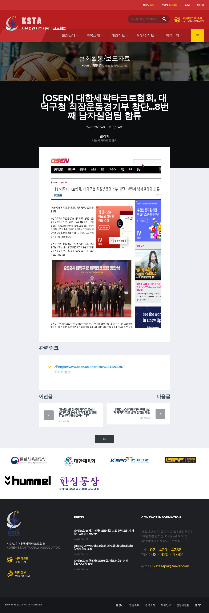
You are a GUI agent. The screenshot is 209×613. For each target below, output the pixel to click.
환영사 (120, 605)
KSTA (7, 605)
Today (148, 5)
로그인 (187, 5)
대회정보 (118, 35)
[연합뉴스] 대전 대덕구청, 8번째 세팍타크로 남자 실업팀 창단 (131, 411)
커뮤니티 (172, 35)
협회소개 (68, 35)
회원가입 (200, 5)
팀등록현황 (183, 605)
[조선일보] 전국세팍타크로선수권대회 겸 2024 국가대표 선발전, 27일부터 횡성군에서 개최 (78, 412)
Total (169, 5)
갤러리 (198, 605)
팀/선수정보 (145, 35)
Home (85, 65)
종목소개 (93, 35)
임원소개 (134, 605)
